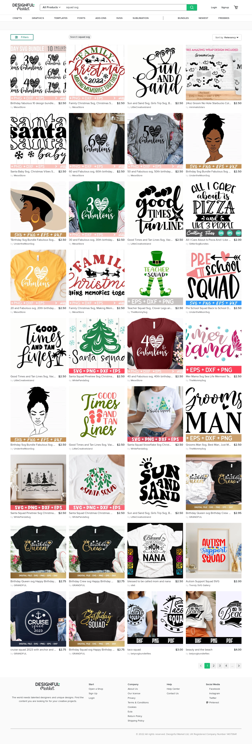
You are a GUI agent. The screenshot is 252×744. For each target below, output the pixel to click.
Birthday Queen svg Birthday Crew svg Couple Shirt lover (210, 513)
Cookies (132, 707)
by (18, 107)
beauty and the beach (199, 649)
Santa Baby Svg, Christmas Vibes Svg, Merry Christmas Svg (34, 171)
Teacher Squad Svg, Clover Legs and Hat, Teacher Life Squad (151, 308)
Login (214, 7)
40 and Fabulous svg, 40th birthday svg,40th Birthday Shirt (151, 376)
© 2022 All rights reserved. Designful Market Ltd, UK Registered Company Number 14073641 (186, 734)
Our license (134, 693)
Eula (130, 711)
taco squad (134, 649)
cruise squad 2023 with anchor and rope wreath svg (34, 649)
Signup (225, 7)
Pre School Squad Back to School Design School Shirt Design (210, 308)
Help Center (173, 688)
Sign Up (93, 693)
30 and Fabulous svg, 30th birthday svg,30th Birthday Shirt (93, 240)
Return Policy (135, 716)
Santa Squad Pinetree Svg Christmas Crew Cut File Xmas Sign (93, 376)
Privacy (131, 697)
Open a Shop (96, 688)
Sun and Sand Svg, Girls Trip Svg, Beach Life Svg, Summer (151, 103)
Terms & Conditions (138, 702)
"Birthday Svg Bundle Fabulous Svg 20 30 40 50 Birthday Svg (34, 240)
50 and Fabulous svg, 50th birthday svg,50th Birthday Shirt (151, 171)
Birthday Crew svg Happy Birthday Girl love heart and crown (93, 581)
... (232, 665)
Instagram (214, 693)
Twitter (212, 697)
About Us (133, 688)
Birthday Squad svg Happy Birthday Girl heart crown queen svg (93, 649)
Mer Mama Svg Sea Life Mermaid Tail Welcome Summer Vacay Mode (210, 376)
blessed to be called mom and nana (149, 581)
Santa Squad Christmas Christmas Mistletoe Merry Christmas (93, 513)
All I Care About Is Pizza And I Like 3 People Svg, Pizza (210, 240)
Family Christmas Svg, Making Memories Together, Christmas (93, 308)
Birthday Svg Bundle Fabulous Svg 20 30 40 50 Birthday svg (34, 445)
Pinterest (214, 702)
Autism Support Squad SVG (202, 581)
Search (80, 36)
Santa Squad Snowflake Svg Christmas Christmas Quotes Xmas (151, 445)
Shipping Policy (136, 720)
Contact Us (173, 693)
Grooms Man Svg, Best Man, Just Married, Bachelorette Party (210, 445)
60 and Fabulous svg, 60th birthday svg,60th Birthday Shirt (93, 171)
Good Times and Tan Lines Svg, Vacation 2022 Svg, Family (151, 240)
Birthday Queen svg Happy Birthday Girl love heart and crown (34, 581)
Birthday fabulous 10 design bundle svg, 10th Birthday (34, 103)
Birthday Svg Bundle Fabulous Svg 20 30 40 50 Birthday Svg (210, 171)
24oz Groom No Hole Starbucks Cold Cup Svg (210, 103)
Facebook (214, 688)
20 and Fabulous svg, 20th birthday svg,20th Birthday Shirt (34, 308)
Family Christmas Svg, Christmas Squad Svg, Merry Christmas (93, 103)
